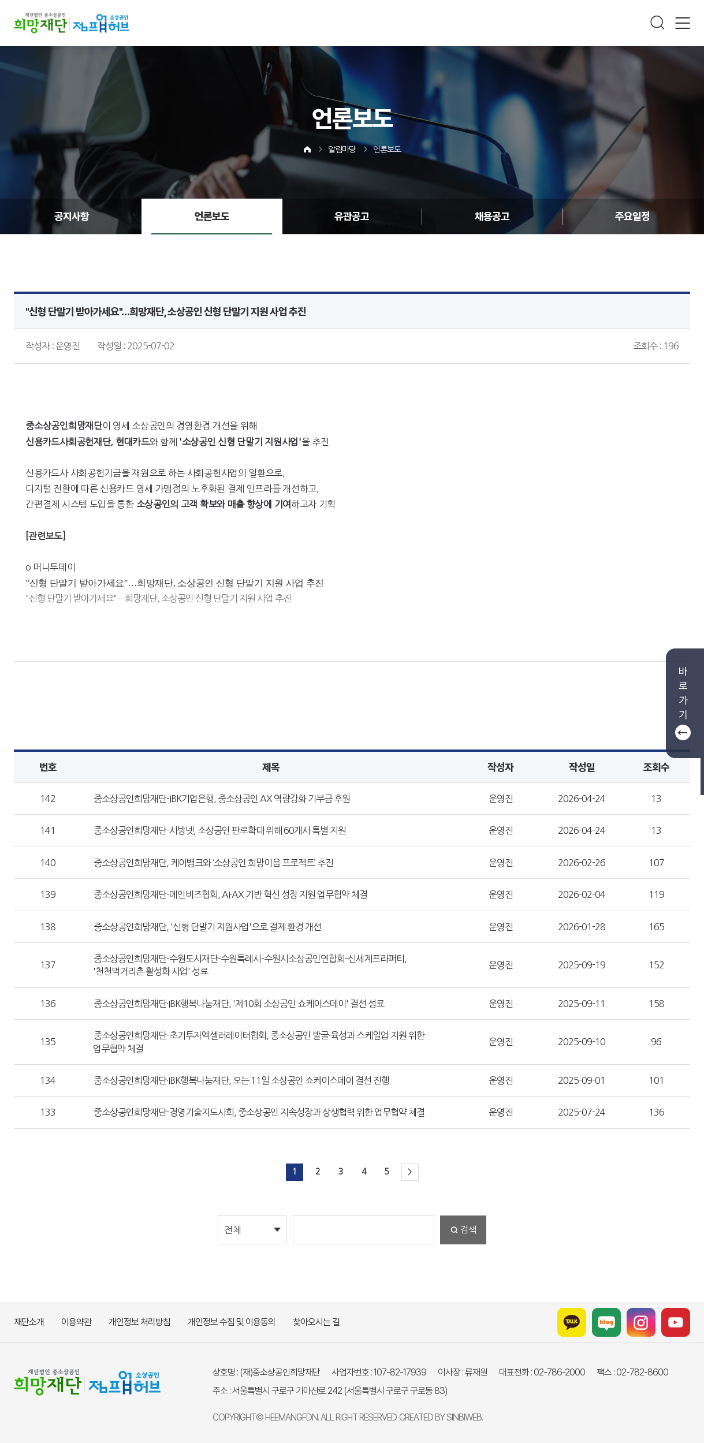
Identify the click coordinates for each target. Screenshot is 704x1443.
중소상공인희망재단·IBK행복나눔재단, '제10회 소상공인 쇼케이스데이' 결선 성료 (239, 1003)
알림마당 (342, 150)
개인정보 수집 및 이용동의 (231, 1322)
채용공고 (492, 216)
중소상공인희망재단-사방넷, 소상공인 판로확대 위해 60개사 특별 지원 (220, 830)
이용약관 (76, 1322)
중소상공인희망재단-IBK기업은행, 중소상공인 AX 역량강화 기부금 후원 (222, 798)
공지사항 (71, 216)
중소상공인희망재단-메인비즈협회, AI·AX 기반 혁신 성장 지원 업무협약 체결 (230, 894)
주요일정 (632, 216)
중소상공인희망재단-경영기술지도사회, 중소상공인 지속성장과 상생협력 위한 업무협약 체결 (259, 1112)
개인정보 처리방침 (139, 1322)
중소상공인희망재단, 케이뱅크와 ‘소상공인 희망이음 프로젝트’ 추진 (213, 862)
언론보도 (387, 150)
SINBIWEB (464, 1417)
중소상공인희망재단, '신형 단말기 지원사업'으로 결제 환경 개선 (207, 926)
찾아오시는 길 (316, 1322)
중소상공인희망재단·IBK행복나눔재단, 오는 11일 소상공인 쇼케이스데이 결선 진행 (241, 1080)
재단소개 (29, 1322)
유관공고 (351, 216)
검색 (468, 1229)
